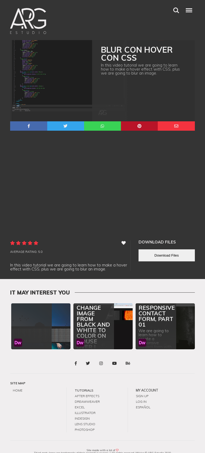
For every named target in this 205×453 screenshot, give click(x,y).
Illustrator (85, 404)
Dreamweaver (87, 394)
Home (17, 383)
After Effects (87, 388)
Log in (141, 394)
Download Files (167, 248)
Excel (80, 399)
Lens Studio (85, 415)
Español (143, 399)
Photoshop (84, 420)
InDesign (82, 410)
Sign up (142, 388)
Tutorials (84, 383)
